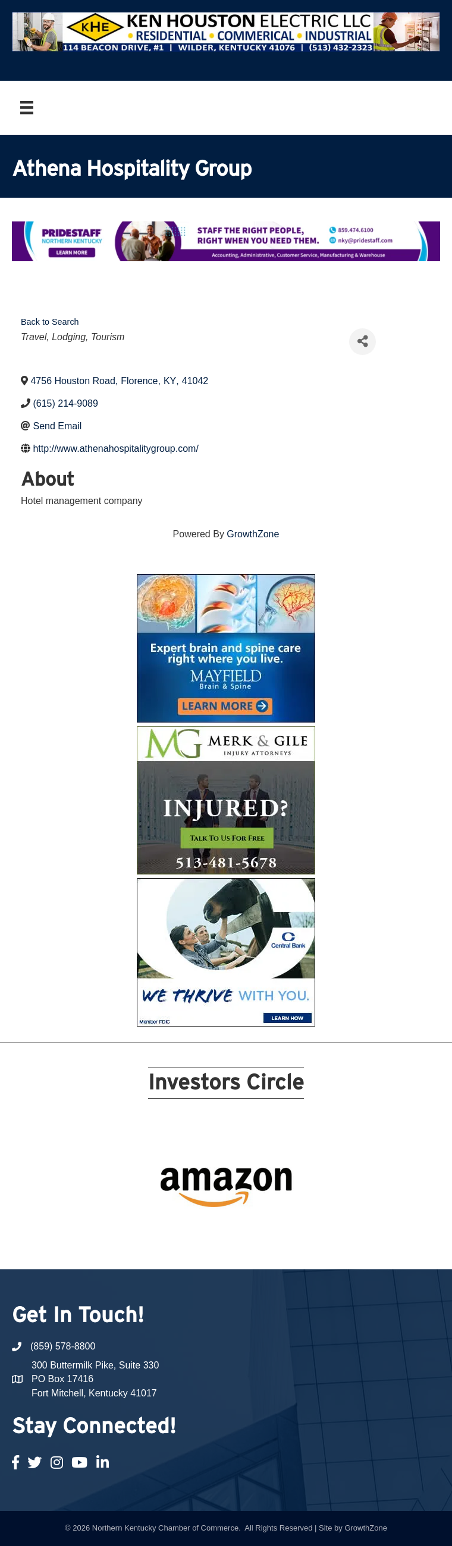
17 (247, 1231)
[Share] (362, 341)
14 (204, 1231)
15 (219, 1231)
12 (176, 1231)
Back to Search (50, 322)
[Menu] (27, 107)
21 (226, 1247)
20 (290, 1231)
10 (290, 1214)
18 (262, 1231)
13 (190, 1231)
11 (162, 1231)
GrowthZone (253, 534)
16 (233, 1231)
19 (276, 1231)
